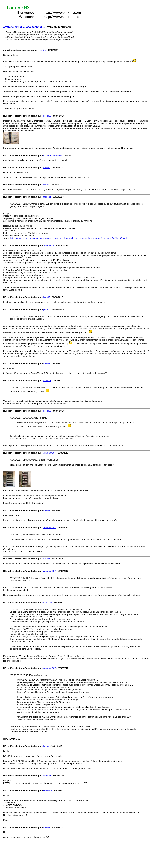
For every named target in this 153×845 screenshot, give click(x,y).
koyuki (46, 746)
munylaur (47, 602)
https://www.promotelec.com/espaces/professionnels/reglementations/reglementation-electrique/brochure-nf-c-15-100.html (68, 238)
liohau (46, 184)
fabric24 (47, 197)
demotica (47, 790)
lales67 (46, 297)
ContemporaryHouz (52, 155)
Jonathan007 (49, 245)
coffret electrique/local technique (24, 27)
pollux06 (47, 116)
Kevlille (42, 50)
